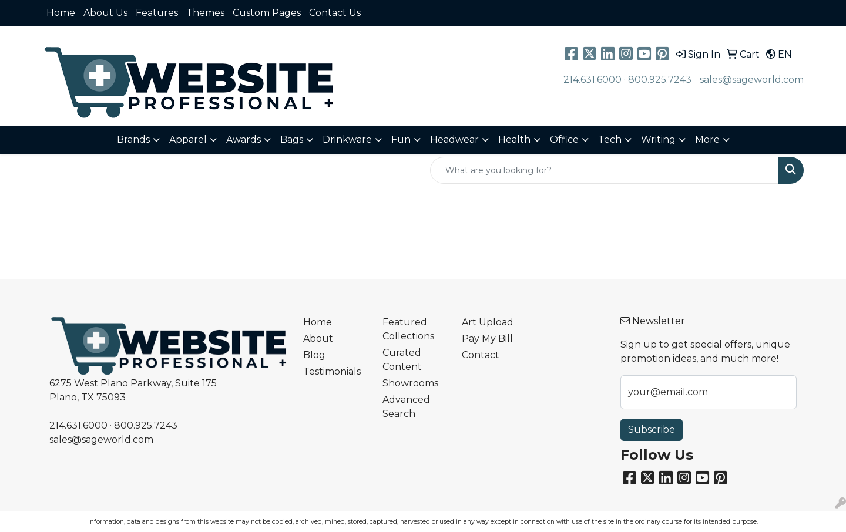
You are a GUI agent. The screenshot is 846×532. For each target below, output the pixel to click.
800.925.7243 (659, 79)
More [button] (707, 139)
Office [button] (564, 139)
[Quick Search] (604, 170)
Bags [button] (291, 139)
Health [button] (514, 139)
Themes (205, 12)
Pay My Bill (487, 338)
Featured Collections (408, 329)
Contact (480, 355)
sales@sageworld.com (752, 79)
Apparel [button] (188, 139)
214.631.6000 (592, 79)
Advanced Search (406, 406)
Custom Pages (267, 12)
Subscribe (651, 429)
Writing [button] (658, 139)
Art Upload (487, 322)
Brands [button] (133, 139)
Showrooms (410, 383)
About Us (105, 12)
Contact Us (335, 12)
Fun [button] (401, 139)
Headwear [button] (454, 139)
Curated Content (402, 359)
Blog (314, 355)
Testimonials (332, 371)
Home (60, 12)
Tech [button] (610, 139)
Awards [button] (243, 139)
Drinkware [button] (347, 139)
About (318, 338)
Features (157, 12)
